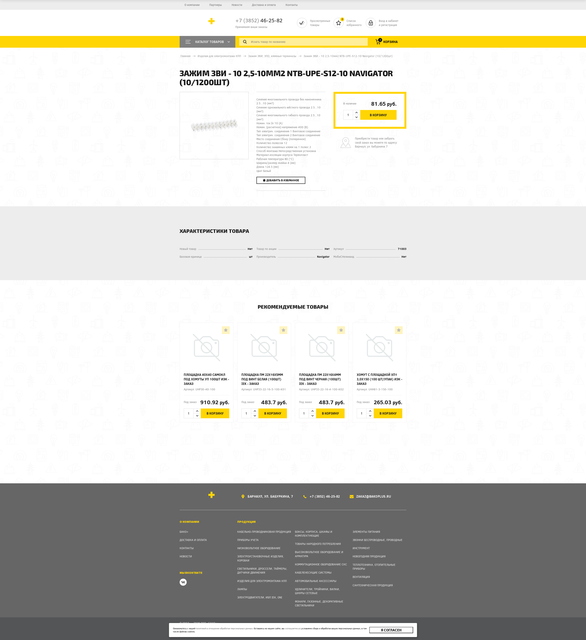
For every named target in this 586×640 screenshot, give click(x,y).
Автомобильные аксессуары (315, 581)
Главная (185, 56)
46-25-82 (258, 20)
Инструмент (361, 548)
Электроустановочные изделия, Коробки (260, 558)
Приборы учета (248, 540)
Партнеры (215, 5)
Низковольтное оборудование (258, 548)
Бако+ (184, 532)
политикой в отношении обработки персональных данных (224, 628)
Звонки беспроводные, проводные (377, 540)
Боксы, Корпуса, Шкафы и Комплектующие (313, 533)
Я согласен (391, 630)
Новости (237, 5)
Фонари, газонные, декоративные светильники (319, 603)
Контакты (292, 5)
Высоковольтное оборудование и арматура (319, 554)
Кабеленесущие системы (313, 572)
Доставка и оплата (264, 5)
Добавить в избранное (281, 180)
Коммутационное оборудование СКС (321, 564)
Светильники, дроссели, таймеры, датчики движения (262, 570)
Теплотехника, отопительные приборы (374, 566)
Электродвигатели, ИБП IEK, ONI (259, 597)
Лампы (242, 589)
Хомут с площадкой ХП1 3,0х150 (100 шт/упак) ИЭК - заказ (379, 379)
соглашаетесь (292, 628)
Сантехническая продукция (373, 585)
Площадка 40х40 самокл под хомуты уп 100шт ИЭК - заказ (206, 379)
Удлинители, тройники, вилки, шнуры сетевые (317, 591)
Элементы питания (366, 532)
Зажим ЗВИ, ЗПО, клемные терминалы (272, 56)
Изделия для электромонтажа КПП (219, 56)
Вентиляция (361, 577)
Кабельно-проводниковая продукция (264, 532)
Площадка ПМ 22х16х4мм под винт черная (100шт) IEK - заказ (320, 379)
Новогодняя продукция (369, 556)
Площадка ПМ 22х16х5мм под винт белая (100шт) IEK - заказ (262, 379)
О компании (192, 5)
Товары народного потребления (318, 544)
